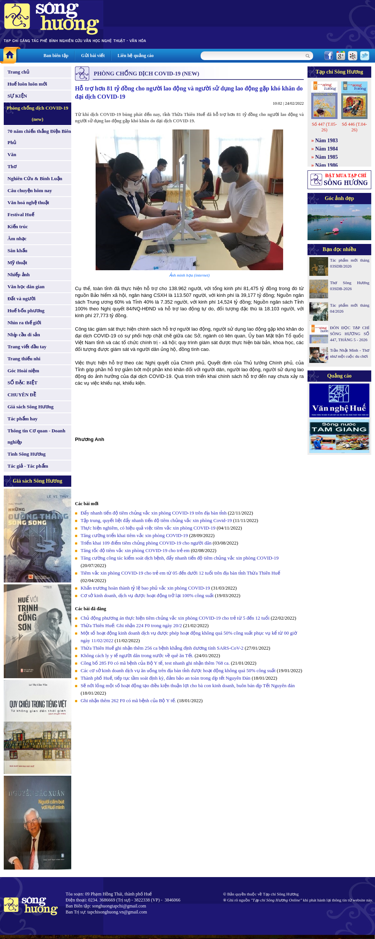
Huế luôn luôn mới (27, 84)
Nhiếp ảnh (19, 274)
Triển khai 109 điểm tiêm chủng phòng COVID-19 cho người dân (146, 543)
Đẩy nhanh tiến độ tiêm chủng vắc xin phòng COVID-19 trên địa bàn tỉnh (153, 513)
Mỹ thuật (17, 262)
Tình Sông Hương (27, 454)
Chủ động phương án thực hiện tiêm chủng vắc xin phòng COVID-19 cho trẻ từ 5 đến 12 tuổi (175, 618)
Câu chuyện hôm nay (30, 190)
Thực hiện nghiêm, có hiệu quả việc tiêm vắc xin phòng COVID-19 (149, 528)
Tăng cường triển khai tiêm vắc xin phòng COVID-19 (135, 535)
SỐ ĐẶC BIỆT (23, 382)
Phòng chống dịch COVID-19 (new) (37, 113)
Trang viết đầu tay (27, 346)
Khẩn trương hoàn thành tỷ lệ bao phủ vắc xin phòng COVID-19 (145, 588)
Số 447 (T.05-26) (324, 127)
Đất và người (22, 298)
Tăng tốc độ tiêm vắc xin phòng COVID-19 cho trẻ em (136, 550)
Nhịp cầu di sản (24, 334)
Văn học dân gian (26, 286)
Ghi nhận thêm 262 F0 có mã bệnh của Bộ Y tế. (128, 700)
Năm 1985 (326, 157)
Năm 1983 (326, 140)
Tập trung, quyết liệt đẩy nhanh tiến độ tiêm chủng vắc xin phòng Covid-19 (156, 520)
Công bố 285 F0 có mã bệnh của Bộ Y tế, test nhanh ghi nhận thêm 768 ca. (156, 663)
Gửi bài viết (93, 55)
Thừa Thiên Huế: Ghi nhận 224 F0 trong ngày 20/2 (131, 625)
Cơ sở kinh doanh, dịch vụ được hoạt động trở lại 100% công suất (147, 595)
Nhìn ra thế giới (24, 322)
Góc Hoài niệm (23, 370)
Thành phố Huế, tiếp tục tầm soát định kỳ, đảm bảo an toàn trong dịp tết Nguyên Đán (165, 678)
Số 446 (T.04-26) (354, 127)
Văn (12, 154)
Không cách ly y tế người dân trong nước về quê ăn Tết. (137, 655)
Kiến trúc (18, 226)
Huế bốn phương (26, 310)
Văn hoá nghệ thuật (28, 202)
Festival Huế (21, 214)
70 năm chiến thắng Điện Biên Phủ (39, 136)
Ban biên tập (56, 55)
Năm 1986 (326, 165)
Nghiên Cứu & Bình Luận (35, 178)
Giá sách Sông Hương (31, 406)
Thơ (12, 166)
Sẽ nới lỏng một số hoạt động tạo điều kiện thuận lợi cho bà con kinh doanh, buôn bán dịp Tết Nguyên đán (188, 685)
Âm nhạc (17, 238)
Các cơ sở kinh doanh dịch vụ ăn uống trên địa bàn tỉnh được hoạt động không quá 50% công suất (178, 670)
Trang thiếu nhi (24, 358)
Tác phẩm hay (23, 418)
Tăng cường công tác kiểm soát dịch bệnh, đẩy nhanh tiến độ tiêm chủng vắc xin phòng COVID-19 (180, 558)
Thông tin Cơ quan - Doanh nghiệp (36, 436)
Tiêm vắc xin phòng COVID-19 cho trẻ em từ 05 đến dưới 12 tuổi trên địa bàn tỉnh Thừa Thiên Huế (180, 573)
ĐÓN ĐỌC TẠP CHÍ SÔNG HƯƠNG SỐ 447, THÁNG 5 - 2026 (349, 333)
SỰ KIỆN (17, 96)
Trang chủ (18, 72)
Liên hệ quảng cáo (135, 55)
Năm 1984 (326, 149)
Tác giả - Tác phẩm (28, 466)
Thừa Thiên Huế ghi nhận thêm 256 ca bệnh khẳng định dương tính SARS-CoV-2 (162, 648)
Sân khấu (17, 250)
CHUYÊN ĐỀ (22, 394)
